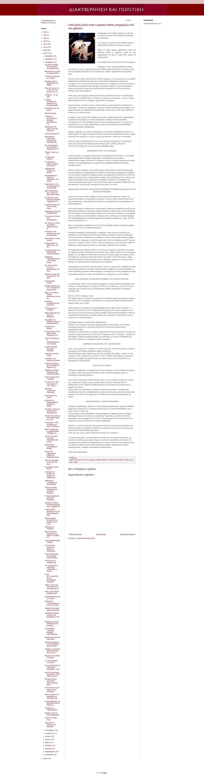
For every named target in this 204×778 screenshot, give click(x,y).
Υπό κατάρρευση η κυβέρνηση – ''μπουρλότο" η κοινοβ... (51, 568)
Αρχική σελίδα (101, 534)
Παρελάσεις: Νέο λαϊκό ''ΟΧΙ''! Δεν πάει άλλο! (51, 129)
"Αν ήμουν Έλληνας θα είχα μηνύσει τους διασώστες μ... (52, 66)
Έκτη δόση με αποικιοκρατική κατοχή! (51, 446)
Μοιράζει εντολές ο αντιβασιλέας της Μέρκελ (51, 83)
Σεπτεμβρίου (49, 730)
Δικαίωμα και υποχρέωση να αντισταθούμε (51, 482)
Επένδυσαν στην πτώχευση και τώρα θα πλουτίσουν (52, 233)
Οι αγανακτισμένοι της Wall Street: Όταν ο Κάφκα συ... (52, 703)
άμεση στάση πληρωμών (116, 460)
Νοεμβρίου (49, 59)
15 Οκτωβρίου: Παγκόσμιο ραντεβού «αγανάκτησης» (51, 631)
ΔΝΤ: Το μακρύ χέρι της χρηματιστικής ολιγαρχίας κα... (52, 431)
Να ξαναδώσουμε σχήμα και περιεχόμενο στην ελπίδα (52, 178)
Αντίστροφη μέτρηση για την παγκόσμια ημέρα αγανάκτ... (52, 644)
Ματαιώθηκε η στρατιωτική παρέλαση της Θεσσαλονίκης (51, 139)
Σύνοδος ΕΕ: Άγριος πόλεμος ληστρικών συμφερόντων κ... (52, 199)
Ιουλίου (48, 736)
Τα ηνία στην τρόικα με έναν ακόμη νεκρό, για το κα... (52, 418)
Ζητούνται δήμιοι (50, 113)
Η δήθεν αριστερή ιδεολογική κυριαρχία (51, 349)
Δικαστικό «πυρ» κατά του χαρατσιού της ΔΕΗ (52, 276)
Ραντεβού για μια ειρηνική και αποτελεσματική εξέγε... (51, 682)
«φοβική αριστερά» (102, 460)
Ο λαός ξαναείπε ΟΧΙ (52, 134)
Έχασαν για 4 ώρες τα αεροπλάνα (52, 638)
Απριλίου (48, 745)
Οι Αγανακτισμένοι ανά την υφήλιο (52, 597)
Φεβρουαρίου (50, 752)
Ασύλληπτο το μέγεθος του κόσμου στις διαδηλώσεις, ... (51, 474)
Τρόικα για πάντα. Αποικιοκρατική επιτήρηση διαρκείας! (51, 490)
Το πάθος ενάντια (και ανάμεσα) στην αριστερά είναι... (52, 411)
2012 (45, 50)
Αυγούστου (49, 733)
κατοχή (75, 462)
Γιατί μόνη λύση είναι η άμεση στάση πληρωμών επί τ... (52, 333)
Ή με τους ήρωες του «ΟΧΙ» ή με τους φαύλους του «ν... (52, 90)
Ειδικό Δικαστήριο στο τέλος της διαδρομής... (52, 315)
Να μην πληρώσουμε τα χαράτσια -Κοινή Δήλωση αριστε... (52, 674)
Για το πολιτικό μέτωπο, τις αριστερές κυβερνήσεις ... (51, 548)
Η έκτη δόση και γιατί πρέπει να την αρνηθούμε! (52, 689)
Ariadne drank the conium (51, 396)
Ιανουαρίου (49, 755)
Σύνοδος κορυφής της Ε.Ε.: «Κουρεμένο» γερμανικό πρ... (52, 288)
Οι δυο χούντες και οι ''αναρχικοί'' (52, 378)
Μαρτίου (48, 749)
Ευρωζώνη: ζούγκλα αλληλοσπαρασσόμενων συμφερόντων (52, 504)
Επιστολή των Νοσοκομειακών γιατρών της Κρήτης (51, 403)
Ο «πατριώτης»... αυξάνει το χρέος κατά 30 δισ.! (51, 164)
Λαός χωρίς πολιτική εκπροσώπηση (52, 592)
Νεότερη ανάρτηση (75, 534)
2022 (45, 35)
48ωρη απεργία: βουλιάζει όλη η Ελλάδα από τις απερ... (51, 521)
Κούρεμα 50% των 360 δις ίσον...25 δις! (51, 245)
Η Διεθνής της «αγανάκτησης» (51, 709)
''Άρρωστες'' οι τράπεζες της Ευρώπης (50, 724)
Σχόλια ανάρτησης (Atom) (86, 538)
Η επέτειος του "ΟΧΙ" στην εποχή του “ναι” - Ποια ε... (52, 384)
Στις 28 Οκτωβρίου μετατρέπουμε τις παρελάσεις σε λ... (52, 147)
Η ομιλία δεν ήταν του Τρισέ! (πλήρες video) (52, 206)
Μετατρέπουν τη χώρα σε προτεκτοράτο (52, 72)
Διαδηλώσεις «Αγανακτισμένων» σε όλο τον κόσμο (52, 603)
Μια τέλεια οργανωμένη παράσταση (50, 390)
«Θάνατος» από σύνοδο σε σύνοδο (52, 359)
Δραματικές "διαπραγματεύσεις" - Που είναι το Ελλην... (52, 259)
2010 (45, 758)
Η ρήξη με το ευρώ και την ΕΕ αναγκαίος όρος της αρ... (52, 651)
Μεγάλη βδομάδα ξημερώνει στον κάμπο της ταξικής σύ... (52, 534)
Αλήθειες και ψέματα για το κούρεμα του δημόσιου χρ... (52, 365)
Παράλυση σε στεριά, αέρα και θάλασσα (52, 609)
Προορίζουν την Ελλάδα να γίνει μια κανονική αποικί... (52, 321)
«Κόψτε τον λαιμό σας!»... (51, 719)
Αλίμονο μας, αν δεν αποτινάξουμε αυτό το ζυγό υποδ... (52, 186)
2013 (45, 47)
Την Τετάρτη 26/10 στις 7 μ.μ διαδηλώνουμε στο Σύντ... (52, 268)
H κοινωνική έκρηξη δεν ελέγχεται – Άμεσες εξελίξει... (51, 556)
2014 (45, 44)
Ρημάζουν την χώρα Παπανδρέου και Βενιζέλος (51, 623)
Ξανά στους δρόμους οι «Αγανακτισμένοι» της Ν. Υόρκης (52, 341)
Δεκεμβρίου (49, 56)
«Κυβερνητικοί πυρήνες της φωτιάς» (50, 170)
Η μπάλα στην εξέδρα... (50, 327)
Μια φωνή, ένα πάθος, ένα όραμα (52, 656)
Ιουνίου (48, 739)
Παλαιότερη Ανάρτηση (127, 534)
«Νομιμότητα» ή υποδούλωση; (50, 561)
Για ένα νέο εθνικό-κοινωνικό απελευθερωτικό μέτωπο (51, 439)
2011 (45, 53)
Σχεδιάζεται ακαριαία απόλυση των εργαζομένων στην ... (52, 616)
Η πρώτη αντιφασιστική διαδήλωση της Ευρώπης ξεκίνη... (52, 102)
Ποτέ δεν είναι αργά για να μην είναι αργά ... (51, 462)
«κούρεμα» (91, 460)
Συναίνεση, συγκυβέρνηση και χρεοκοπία (52, 303)
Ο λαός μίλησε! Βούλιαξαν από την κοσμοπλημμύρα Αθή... (52, 512)
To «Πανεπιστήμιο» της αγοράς (51, 661)
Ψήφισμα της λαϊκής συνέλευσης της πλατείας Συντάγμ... (52, 372)
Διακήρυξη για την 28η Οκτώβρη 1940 (52, 212)
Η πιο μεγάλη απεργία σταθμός (52, 541)
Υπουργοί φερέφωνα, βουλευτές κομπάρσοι (52, 498)
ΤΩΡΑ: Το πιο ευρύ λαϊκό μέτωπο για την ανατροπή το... (52, 587)
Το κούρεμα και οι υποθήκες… (51, 309)
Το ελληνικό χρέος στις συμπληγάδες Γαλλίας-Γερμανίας (52, 252)
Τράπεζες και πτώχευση (49, 528)
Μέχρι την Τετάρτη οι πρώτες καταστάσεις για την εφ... (52, 295)
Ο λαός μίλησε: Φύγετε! (50, 282)
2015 (45, 41)
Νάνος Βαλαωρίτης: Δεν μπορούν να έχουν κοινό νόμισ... (52, 193)
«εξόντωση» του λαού (81, 460)
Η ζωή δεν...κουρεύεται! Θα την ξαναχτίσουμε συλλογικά (51, 578)
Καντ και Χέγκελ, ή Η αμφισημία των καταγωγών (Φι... (52, 696)
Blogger (104, 773)
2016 (45, 38)
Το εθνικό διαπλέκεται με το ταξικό (52, 77)
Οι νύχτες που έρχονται (50, 158)
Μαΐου (47, 742)
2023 (45, 32)
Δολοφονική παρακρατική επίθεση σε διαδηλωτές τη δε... (52, 454)
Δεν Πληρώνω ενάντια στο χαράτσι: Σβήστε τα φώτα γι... (52, 225)
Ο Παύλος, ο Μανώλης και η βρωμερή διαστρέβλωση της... (51, 120)
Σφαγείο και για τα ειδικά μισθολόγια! (52, 714)
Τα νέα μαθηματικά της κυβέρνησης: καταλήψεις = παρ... (52, 667)
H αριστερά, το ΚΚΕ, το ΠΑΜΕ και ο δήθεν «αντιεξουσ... (52, 424)
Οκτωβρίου (49, 62)
